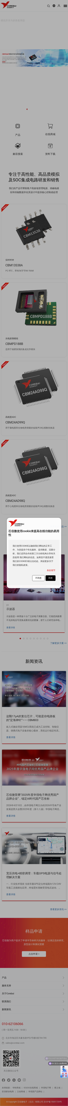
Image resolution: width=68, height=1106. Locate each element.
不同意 (38, 578)
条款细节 (51, 570)
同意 (50, 578)
